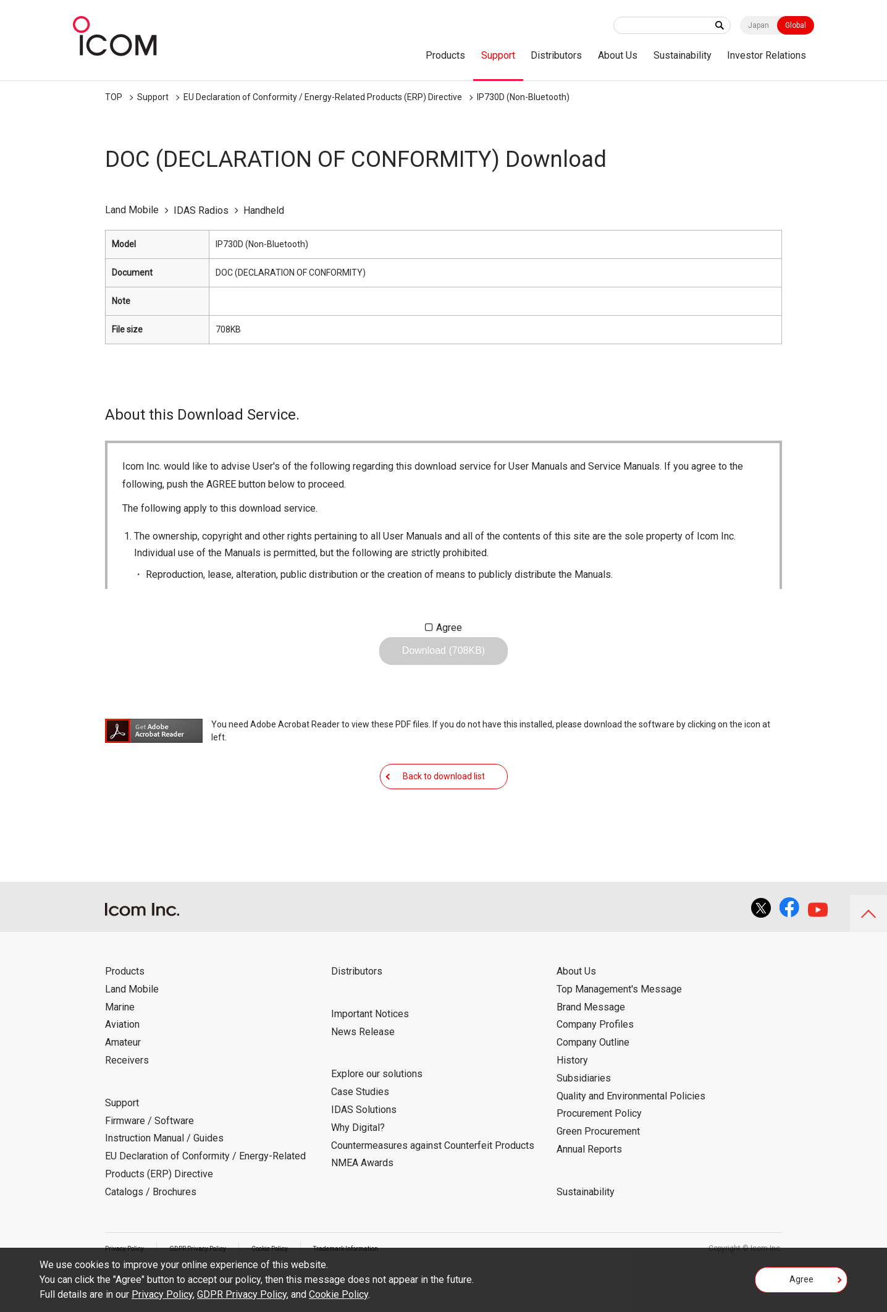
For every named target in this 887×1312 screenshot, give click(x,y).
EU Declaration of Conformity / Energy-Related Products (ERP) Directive (322, 97)
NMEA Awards (362, 1201)
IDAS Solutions (364, 1148)
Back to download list (444, 805)
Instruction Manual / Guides (164, 1176)
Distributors (556, 55)
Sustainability (683, 55)
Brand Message (591, 1045)
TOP (113, 97)
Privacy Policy (162, 1294)
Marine (120, 1045)
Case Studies (360, 1130)
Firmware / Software (149, 1159)
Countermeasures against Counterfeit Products (432, 1184)
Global (795, 25)
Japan (758, 25)
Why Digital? (358, 1166)
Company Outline (593, 1080)
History (572, 1098)
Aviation (122, 1063)
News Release (363, 1070)
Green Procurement (598, 1169)
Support (498, 55)
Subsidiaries (584, 1116)
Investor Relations (766, 55)
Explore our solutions (376, 1112)
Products (445, 55)
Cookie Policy (338, 1294)
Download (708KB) (443, 660)
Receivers (127, 1098)
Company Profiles (595, 1063)
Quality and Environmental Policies (631, 1134)
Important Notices (370, 1052)
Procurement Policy (599, 1152)
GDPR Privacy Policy (242, 1294)
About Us (617, 55)
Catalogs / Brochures (150, 1230)
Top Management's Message (619, 1027)
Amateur (123, 1080)
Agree (449, 627)
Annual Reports (589, 1187)
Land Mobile (132, 1027)
